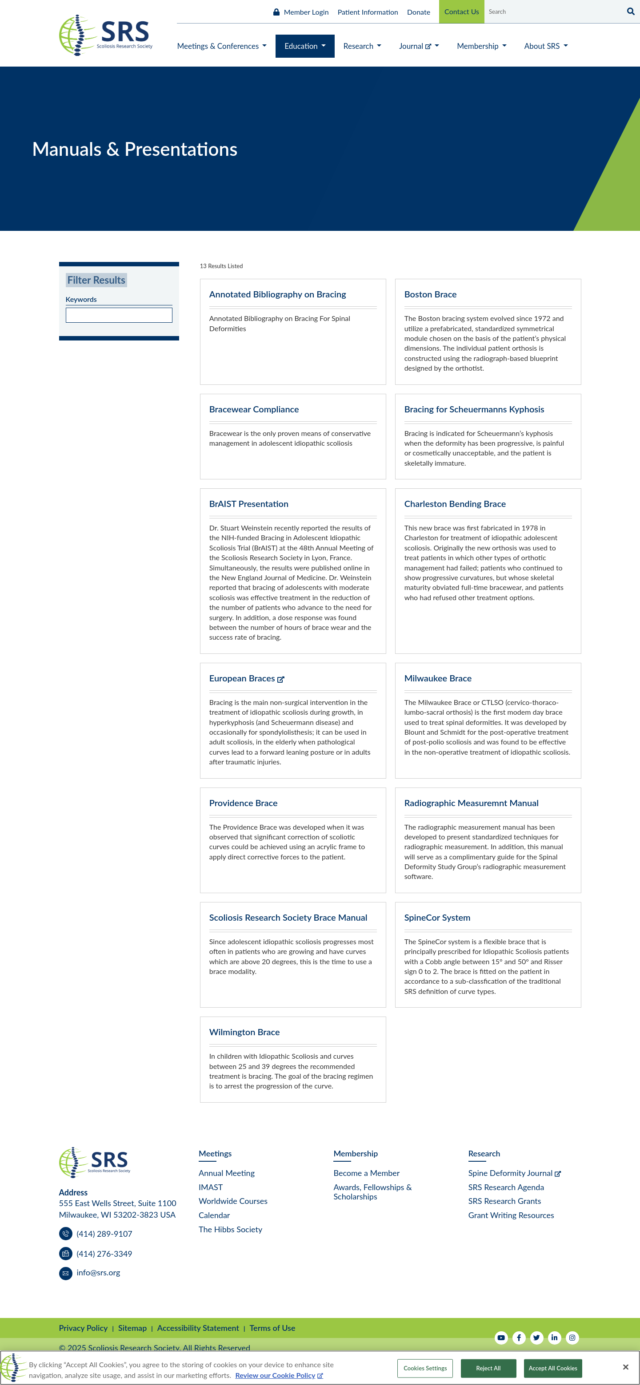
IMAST (211, 1187)
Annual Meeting (227, 1173)
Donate (418, 12)
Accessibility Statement (198, 1328)
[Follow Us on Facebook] (519, 1338)
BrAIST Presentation (248, 503)
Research (484, 1153)
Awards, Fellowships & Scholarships (372, 1192)
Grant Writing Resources (511, 1215)
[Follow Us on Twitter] (537, 1338)
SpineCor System (437, 917)
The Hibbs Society (230, 1229)
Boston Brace (430, 294)
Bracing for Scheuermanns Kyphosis (474, 409)
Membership (355, 1153)
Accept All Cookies (553, 1368)
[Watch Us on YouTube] (501, 1338)
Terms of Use (273, 1328)
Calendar (214, 1215)
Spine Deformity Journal (510, 1173)
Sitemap (132, 1328)
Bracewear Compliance (254, 409)
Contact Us (461, 11)
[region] (320, 1367)
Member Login (306, 12)
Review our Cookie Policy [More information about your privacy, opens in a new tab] (275, 1375)
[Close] (626, 1367)
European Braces (242, 678)
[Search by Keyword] (552, 11)
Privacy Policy (83, 1328)
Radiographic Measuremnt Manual (471, 802)
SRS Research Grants (504, 1201)
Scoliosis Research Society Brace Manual (288, 917)
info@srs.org (98, 1272)
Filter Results (97, 279)
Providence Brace (243, 802)
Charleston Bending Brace (455, 503)
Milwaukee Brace (438, 678)
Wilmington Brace (244, 1031)
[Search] (630, 11)
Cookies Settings (425, 1368)
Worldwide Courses (233, 1201)
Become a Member (366, 1173)
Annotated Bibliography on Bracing (277, 294)
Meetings (215, 1153)
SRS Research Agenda (506, 1187)
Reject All (488, 1368)
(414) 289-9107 (104, 1234)
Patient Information (368, 12)
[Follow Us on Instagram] (572, 1338)
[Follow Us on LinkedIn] (554, 1338)
